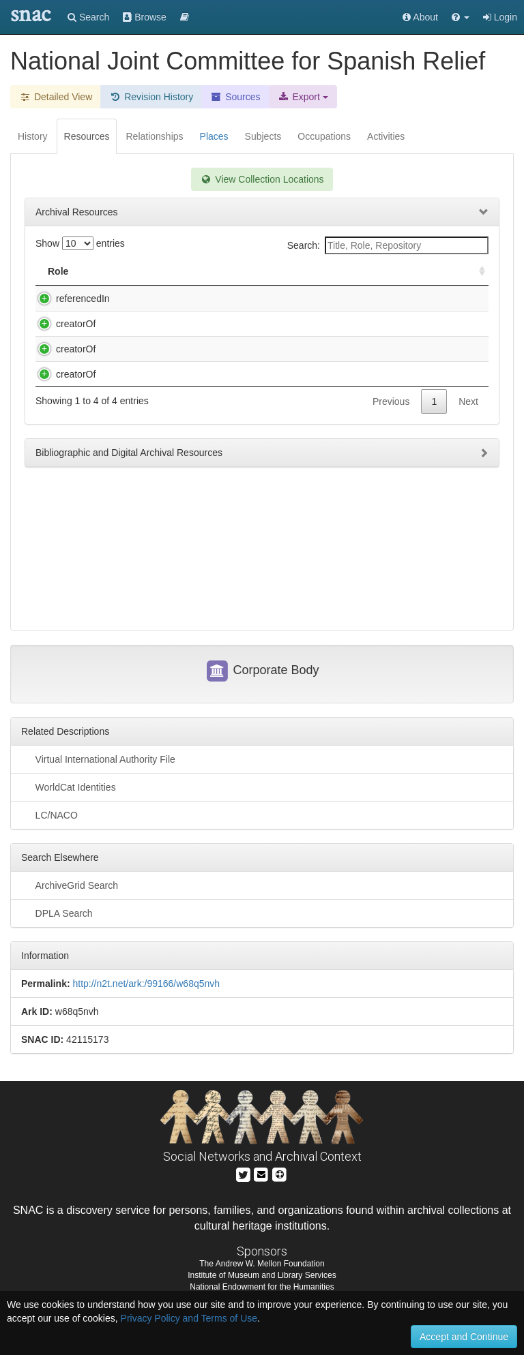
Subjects (263, 136)
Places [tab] (214, 136)
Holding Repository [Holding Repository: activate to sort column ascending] (383, 271)
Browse (144, 17)
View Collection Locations (261, 179)
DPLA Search (57, 927)
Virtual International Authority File (98, 773)
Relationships (154, 136)
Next (468, 551)
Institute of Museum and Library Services (262, 1290)
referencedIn (69, 298)
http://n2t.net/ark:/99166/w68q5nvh (146, 997)
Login (500, 17)
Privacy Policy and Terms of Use (189, 1318)
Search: (388, 245)
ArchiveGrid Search (69, 899)
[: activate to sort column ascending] (476, 272)
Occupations (324, 136)
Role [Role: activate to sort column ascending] (58, 271)
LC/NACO (49, 829)
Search (88, 17)
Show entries (80, 243)
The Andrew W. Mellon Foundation (261, 1278)
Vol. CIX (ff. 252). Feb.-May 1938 (179, 337)
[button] (460, 17)
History (33, 136)
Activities (386, 136)
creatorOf (62, 337)
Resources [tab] (87, 136)
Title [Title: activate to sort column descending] (125, 271)
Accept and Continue (464, 1336)
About (420, 17)
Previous (391, 551)
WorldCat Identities (68, 801)
